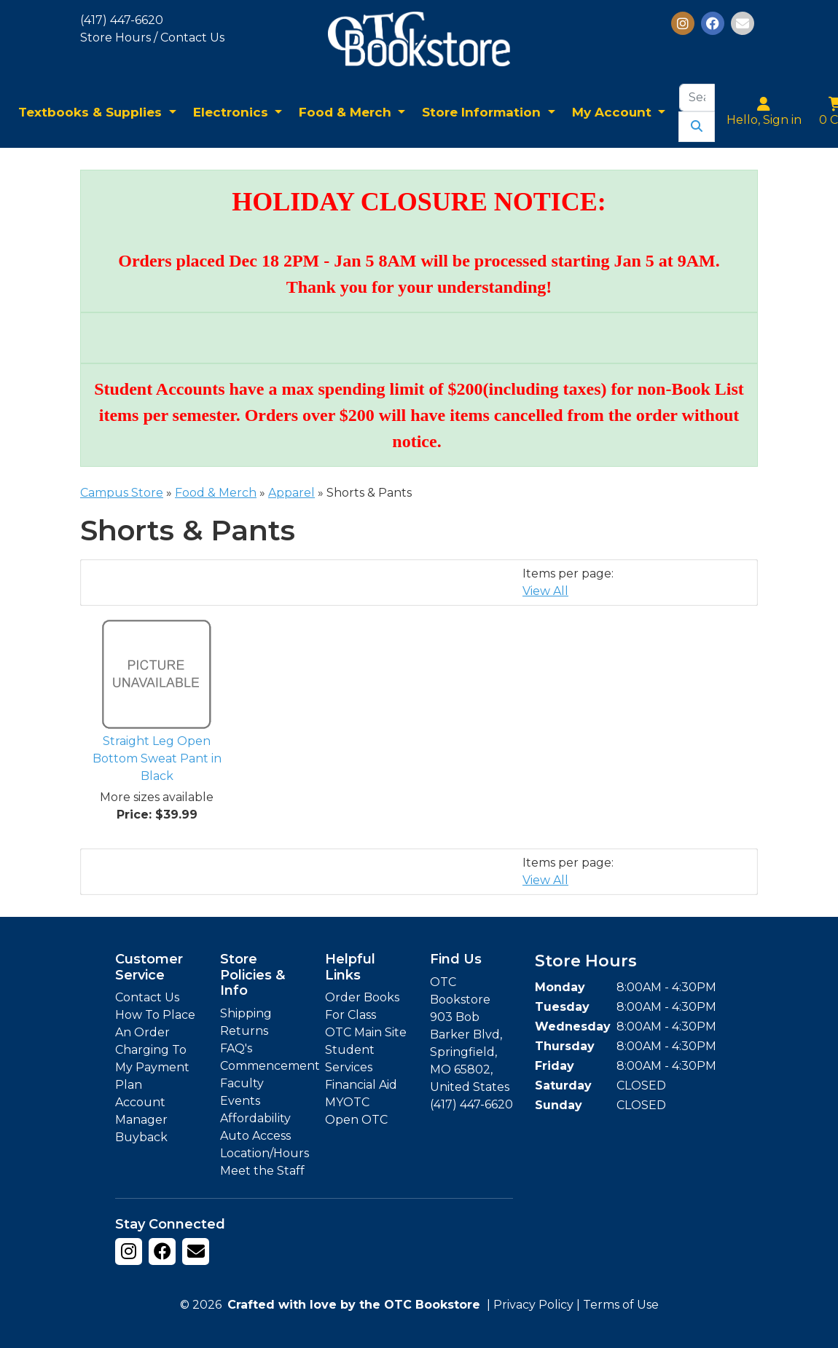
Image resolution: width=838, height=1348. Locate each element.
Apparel (291, 493)
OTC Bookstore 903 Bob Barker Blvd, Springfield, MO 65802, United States (469, 1034)
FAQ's (236, 1048)
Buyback (141, 1137)
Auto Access (255, 1136)
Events (240, 1101)
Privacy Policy (533, 1305)
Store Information (483, 112)
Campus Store (121, 493)
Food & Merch (347, 112)
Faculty (242, 1083)
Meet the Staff (262, 1171)
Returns (244, 1031)
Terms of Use (621, 1305)
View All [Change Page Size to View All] (545, 591)
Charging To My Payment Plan (152, 1067)
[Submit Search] (696, 126)
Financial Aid (361, 1085)
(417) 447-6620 (121, 20)
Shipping (246, 1013)
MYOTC (347, 1102)
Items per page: (568, 573)
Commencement (270, 1066)
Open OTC (356, 1120)
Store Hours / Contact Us (152, 37)
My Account (613, 112)
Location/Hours (264, 1153)
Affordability (255, 1118)
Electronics (232, 112)
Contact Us (147, 997)
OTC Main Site (366, 1032)
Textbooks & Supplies (91, 112)
